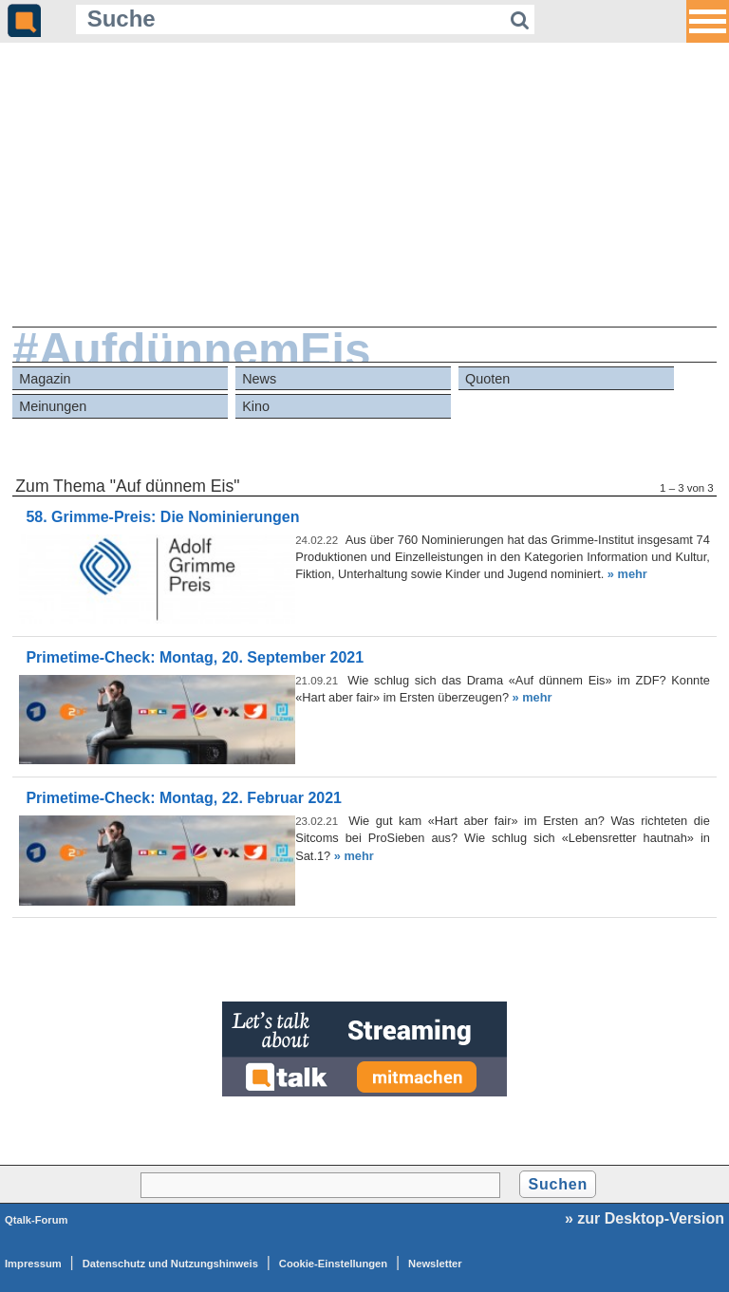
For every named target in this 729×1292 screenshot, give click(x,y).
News (259, 378)
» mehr (627, 574)
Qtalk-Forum (36, 1220)
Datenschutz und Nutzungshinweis (170, 1263)
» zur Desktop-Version (644, 1218)
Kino (256, 406)
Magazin (44, 378)
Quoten (487, 378)
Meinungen (52, 406)
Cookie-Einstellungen (333, 1263)
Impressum (33, 1263)
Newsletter (435, 1263)
